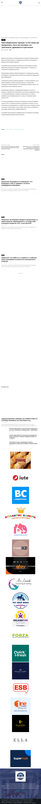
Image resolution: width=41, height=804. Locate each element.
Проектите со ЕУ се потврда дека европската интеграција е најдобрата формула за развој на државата (31, 148)
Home (2, 37)
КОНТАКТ (17, 790)
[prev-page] (2, 269)
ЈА (1, 225)
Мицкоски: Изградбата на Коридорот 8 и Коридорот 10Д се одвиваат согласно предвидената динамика (16, 183)
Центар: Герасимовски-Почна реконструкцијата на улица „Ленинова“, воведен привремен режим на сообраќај (23, 437)
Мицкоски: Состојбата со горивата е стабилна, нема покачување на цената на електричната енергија (19, 259)
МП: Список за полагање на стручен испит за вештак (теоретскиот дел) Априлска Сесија (10, 147)
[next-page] (4, 269)
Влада (6, 37)
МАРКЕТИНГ (23, 790)
